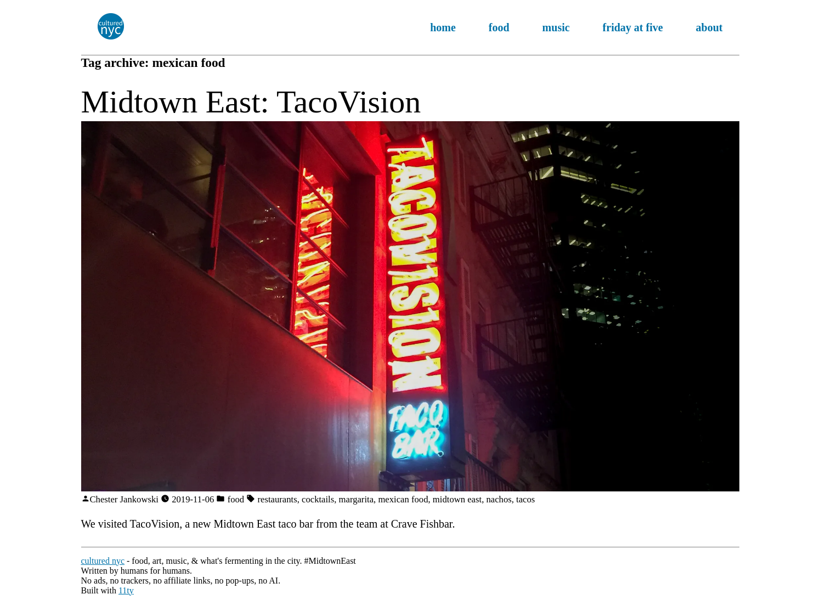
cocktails (318, 499)
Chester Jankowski (124, 499)
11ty (126, 590)
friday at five (633, 27)
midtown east (457, 499)
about (709, 27)
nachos (498, 499)
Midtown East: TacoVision (251, 102)
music (556, 27)
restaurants (277, 499)
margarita (356, 499)
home (443, 27)
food (499, 27)
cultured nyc (103, 560)
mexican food (403, 499)
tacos (525, 499)
